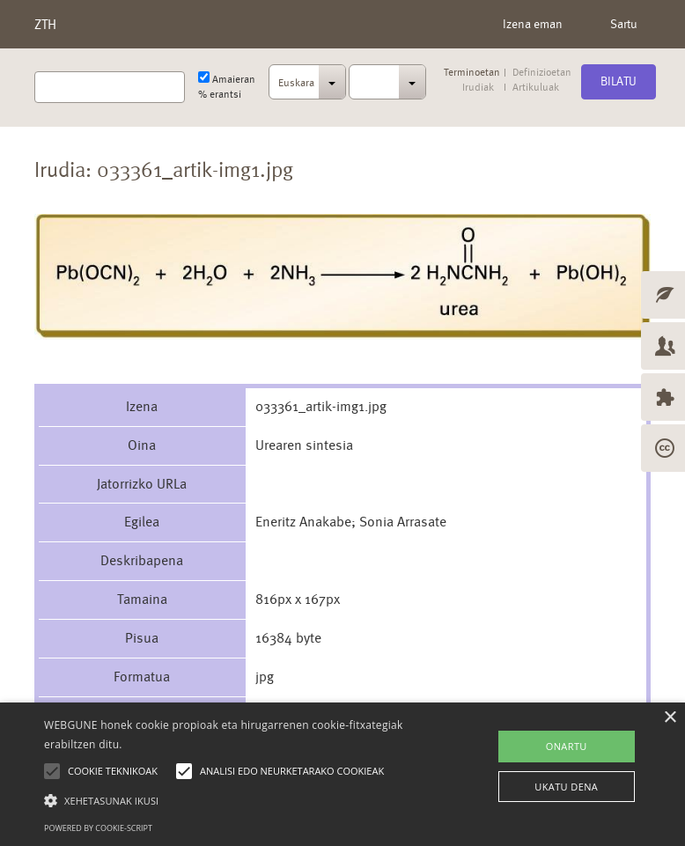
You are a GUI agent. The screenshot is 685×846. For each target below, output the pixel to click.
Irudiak (478, 88)
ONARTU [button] (566, 746)
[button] (238, 799)
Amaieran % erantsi (226, 85)
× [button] (669, 718)
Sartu (623, 24)
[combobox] (307, 87)
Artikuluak (535, 88)
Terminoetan (472, 73)
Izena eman (533, 24)
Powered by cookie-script (98, 828)
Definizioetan (541, 73)
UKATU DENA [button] (566, 786)
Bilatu (618, 81)
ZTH (45, 24)
